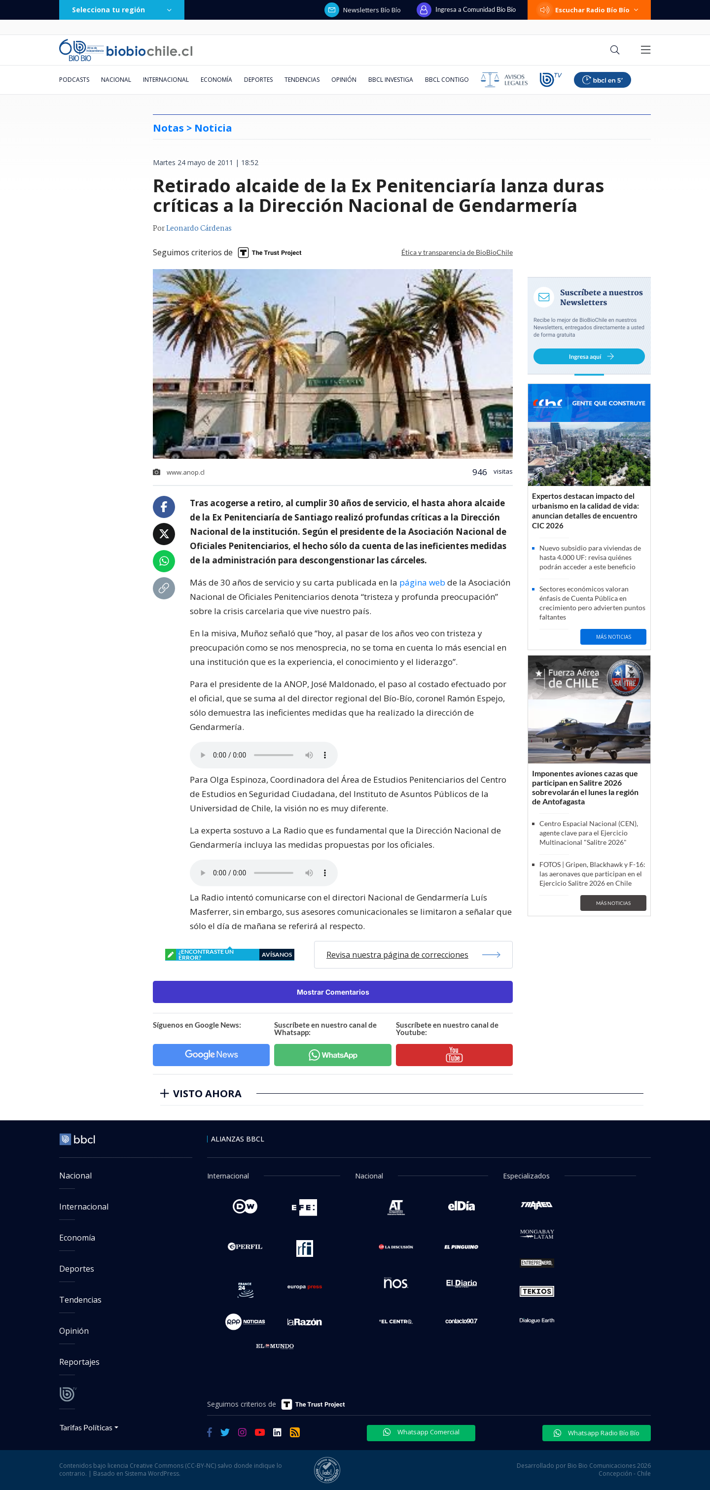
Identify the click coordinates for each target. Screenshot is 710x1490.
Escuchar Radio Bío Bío (589, 9)
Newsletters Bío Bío (362, 9)
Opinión (343, 79)
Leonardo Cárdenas (199, 229)
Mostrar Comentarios (333, 992)
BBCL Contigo (447, 79)
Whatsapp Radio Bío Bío (596, 1432)
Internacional (166, 79)
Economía (216, 79)
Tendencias (302, 79)
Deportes (258, 79)
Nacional (116, 79)
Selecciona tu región (122, 9)
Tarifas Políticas (86, 1427)
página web (422, 582)
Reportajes (79, 1361)
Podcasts (74, 79)
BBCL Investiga (390, 79)
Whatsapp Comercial (421, 1431)
